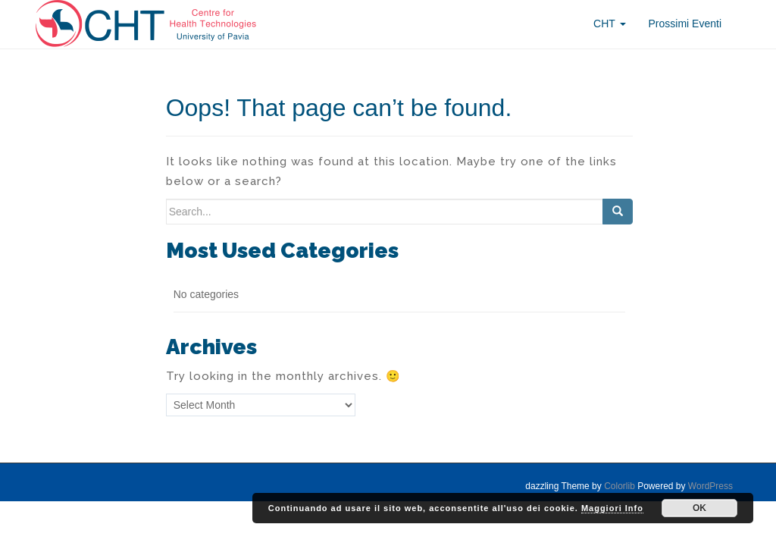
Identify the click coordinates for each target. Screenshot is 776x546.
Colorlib (619, 486)
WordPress (710, 486)
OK (699, 508)
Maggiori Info (612, 508)
